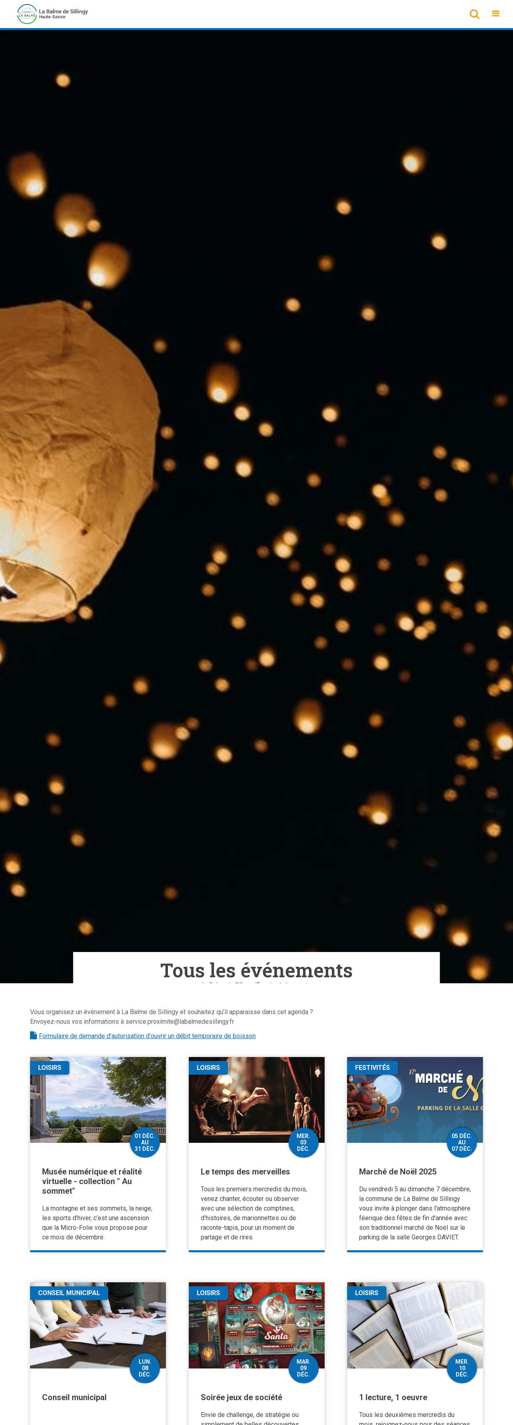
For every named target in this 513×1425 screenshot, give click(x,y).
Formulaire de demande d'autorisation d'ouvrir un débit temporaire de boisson (147, 1036)
